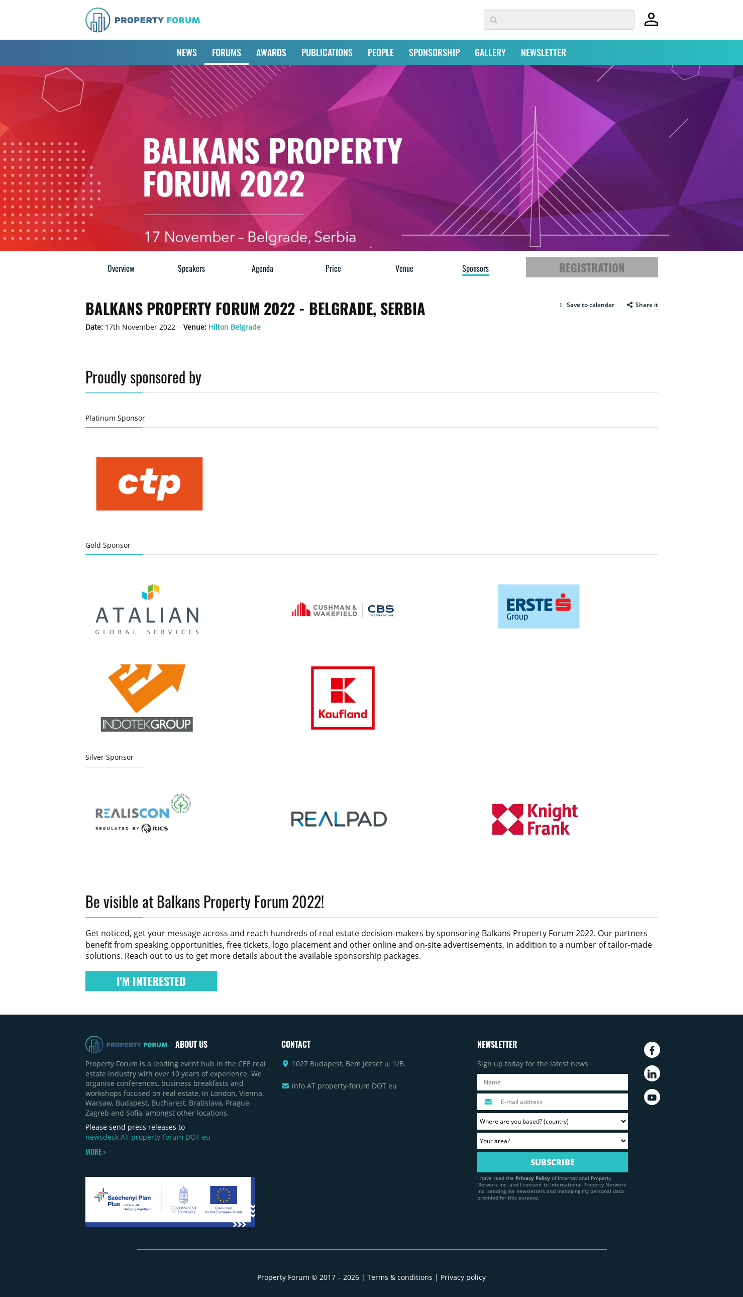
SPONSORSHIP (434, 52)
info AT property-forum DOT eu (344, 1085)
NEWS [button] (187, 52)
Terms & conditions (400, 1277)
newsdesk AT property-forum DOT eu (147, 1137)
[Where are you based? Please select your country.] (552, 1121)
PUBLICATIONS (327, 52)
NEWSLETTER (543, 52)
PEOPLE (381, 52)
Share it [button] (642, 305)
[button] (586, 305)
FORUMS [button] (226, 52)
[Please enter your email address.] (552, 1101)
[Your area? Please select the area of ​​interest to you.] (552, 1141)
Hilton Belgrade (234, 327)
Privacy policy (463, 1277)
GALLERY (490, 52)
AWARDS (271, 52)
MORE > (95, 1152)
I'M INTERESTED (151, 981)
